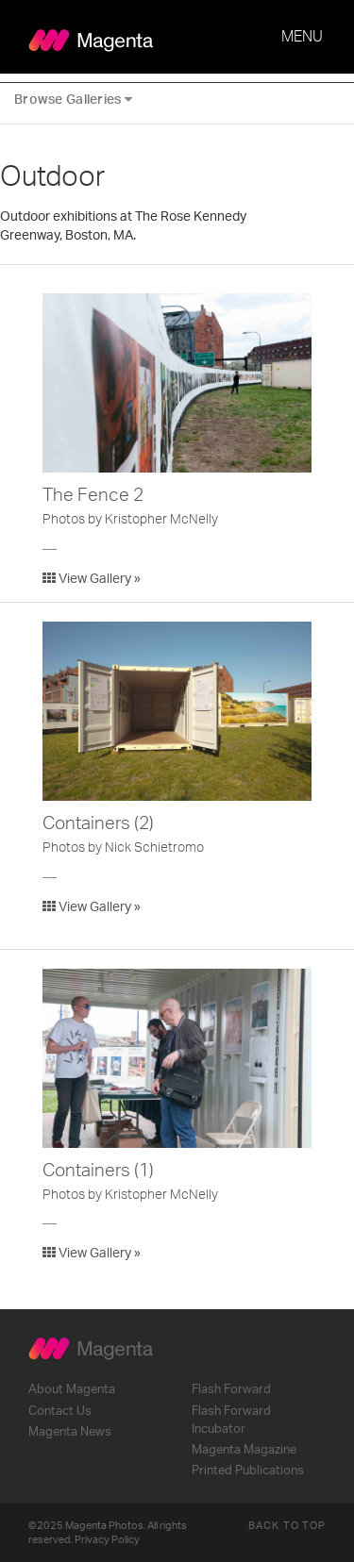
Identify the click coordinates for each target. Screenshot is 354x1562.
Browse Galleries (73, 99)
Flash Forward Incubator (231, 1420)
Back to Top (287, 1525)
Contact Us (60, 1411)
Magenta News (69, 1431)
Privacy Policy (107, 1540)
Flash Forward (231, 1389)
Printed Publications (248, 1470)
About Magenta (71, 1389)
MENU (302, 36)
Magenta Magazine (244, 1449)
